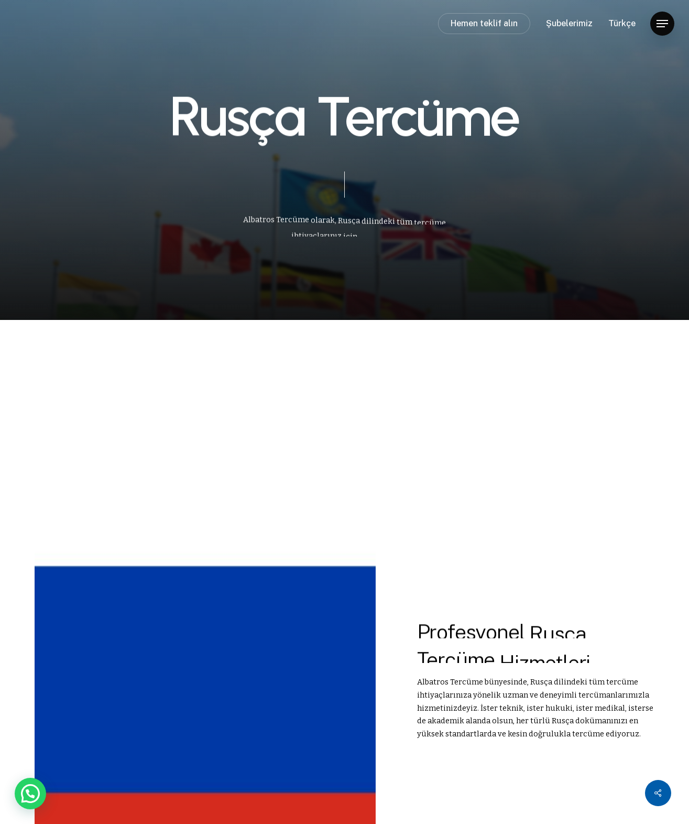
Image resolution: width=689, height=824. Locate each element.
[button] (662, 23)
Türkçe (622, 23)
